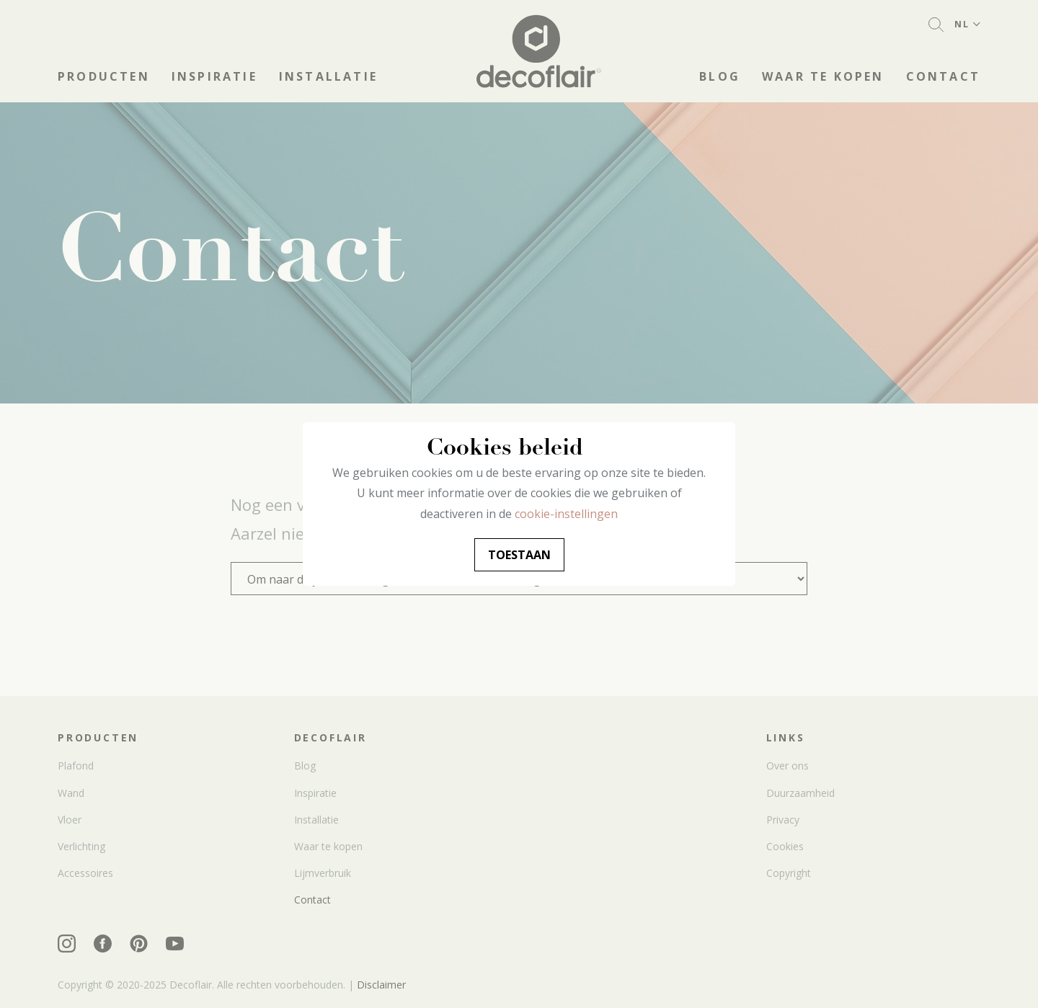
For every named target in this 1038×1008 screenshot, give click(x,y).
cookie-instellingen (566, 514)
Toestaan (519, 555)
